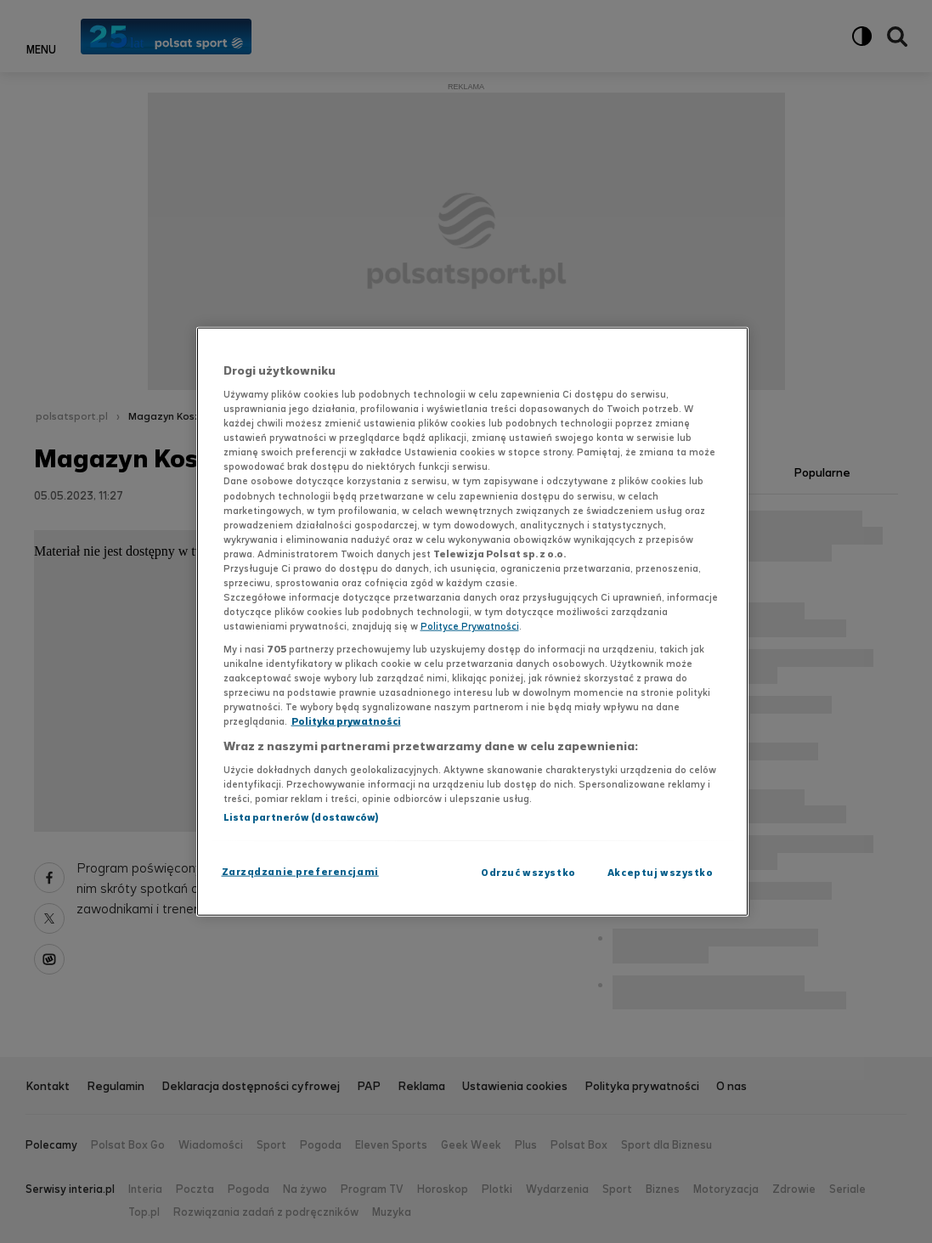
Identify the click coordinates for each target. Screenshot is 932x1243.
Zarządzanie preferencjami (300, 872)
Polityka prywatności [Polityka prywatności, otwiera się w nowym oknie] (346, 721)
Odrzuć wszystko (528, 872)
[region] (472, 621)
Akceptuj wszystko (660, 872)
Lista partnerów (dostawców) (301, 817)
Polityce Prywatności (470, 626)
